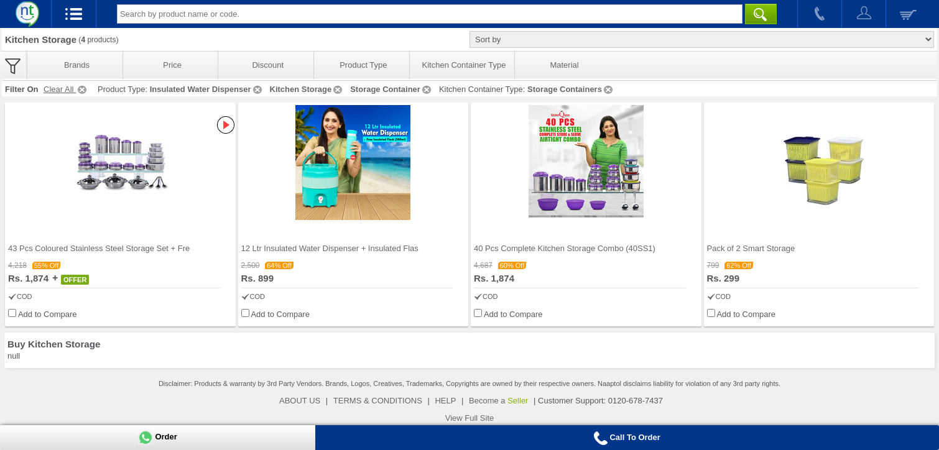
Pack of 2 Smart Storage (751, 248)
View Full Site (469, 418)
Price (172, 65)
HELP (445, 400)
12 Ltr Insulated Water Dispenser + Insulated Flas (330, 248)
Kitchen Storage (307, 89)
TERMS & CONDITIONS (377, 400)
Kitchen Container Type (464, 65)
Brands (77, 65)
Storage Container (391, 89)
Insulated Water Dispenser (207, 89)
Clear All (66, 89)
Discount (268, 65)
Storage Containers (570, 89)
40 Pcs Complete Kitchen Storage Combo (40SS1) (564, 248)
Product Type (363, 65)
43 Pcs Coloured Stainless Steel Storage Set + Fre (99, 248)
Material (564, 65)
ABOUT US (299, 400)
